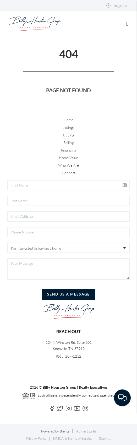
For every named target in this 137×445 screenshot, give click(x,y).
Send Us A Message (68, 294)
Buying (68, 135)
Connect (68, 173)
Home (68, 120)
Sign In (116, 5)
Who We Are (68, 165)
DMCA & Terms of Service (72, 439)
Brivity (65, 431)
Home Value (68, 158)
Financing (68, 150)
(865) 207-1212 (68, 356)
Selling (69, 143)
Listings (68, 127)
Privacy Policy (36, 439)
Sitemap (105, 439)
